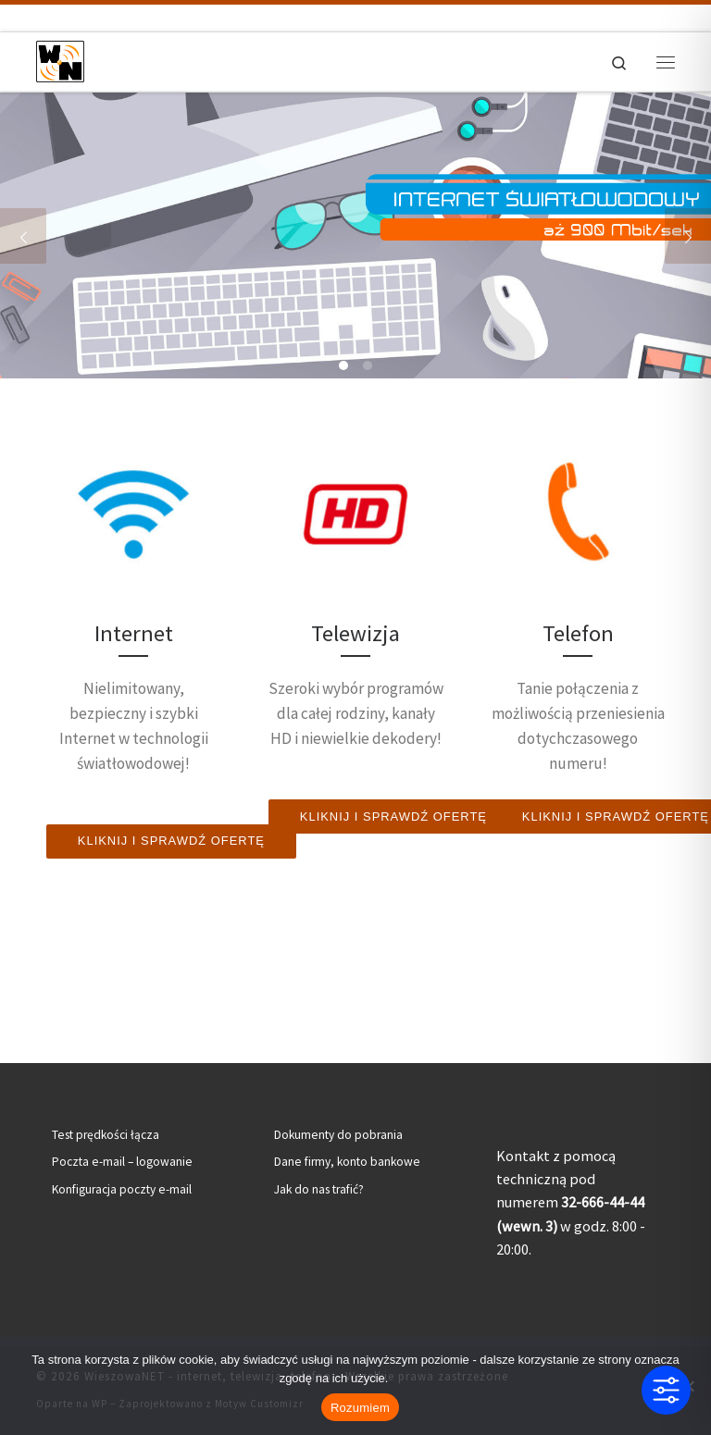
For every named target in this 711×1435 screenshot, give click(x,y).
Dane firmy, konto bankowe (347, 1161)
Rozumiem (360, 1408)
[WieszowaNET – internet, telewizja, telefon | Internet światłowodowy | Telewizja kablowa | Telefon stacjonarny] (60, 59)
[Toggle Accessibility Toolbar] (666, 1390)
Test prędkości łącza (105, 1135)
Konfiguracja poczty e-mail (122, 1189)
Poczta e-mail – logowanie (122, 1161)
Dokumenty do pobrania (338, 1135)
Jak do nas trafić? (319, 1189)
